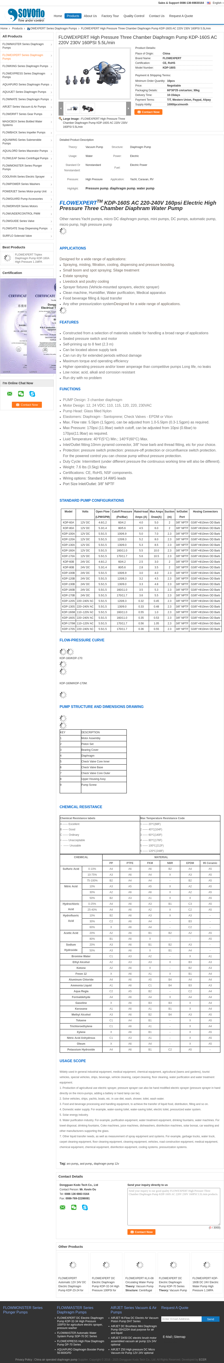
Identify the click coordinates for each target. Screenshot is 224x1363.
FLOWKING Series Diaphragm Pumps (25, 66)
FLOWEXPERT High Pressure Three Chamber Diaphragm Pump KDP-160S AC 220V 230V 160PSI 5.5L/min (95, 122)
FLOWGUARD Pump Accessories (22, 198)
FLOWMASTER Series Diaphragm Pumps (23, 46)
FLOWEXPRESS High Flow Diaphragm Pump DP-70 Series (80, 1343)
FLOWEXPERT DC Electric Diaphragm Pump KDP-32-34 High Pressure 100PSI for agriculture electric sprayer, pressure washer (105, 1290)
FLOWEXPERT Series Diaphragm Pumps (52, 28)
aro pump (72, 1163)
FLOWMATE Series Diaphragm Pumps (25, 99)
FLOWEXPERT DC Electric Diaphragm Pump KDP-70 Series (172, 1282)
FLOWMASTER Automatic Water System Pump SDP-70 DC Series (77, 1334)
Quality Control (134, 16)
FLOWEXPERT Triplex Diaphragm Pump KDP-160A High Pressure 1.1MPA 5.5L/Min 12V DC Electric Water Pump (32, 262)
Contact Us (156, 16)
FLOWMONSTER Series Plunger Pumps (22, 167)
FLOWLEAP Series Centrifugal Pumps (25, 158)
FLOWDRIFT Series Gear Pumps (22, 114)
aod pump (86, 1163)
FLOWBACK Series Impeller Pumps (23, 132)
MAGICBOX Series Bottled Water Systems (22, 123)
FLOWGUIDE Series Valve (18, 221)
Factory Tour (110, 16)
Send (210, 1319)
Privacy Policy (23, 1359)
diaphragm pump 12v (106, 1163)
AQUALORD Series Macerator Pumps (25, 150)
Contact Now (150, 112)
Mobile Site (169, 1342)
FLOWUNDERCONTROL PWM (21, 213)
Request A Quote (181, 16)
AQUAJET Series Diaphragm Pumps (24, 91)
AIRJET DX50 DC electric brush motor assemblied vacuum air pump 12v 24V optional (134, 1341)
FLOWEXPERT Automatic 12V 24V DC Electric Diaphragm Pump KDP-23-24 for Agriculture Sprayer (72, 1286)
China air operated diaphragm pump (55, 1359)
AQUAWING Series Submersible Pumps (21, 141)
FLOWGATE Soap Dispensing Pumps (24, 228)
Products (73, 16)
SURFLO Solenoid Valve (17, 235)
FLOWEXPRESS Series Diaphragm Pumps (23, 75)
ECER (202, 1359)
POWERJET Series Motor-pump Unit (24, 191)
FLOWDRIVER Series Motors (20, 206)
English (218, 2)
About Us (90, 16)
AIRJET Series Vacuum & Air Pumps (24, 106)
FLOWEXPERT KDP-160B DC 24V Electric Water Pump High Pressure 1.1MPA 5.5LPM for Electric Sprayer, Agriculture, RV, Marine (205, 1290)
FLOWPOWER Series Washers (21, 184)
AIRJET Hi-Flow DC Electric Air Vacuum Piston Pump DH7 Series (134, 1319)
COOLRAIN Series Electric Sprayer (23, 176)
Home (58, 16)
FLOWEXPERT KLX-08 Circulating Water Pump (139, 1280)
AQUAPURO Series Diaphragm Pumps (25, 84)
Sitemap (179, 1337)
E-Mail (167, 1337)
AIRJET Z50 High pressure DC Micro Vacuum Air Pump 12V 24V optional (133, 1351)
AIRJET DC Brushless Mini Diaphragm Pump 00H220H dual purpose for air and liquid (134, 1330)
